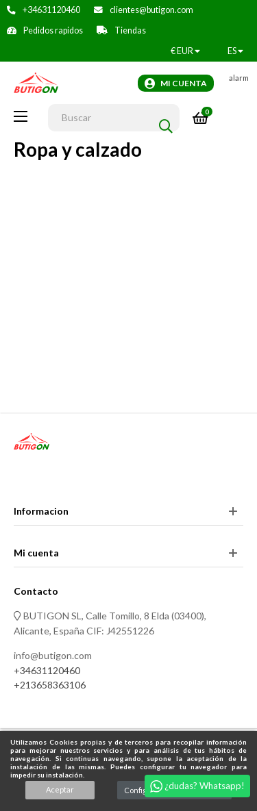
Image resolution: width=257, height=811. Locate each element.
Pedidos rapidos (53, 30)
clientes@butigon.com (151, 10)
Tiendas (130, 30)
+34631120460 (51, 10)
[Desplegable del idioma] (235, 51)
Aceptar (60, 789)
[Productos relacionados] (185, 51)
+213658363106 (50, 685)
